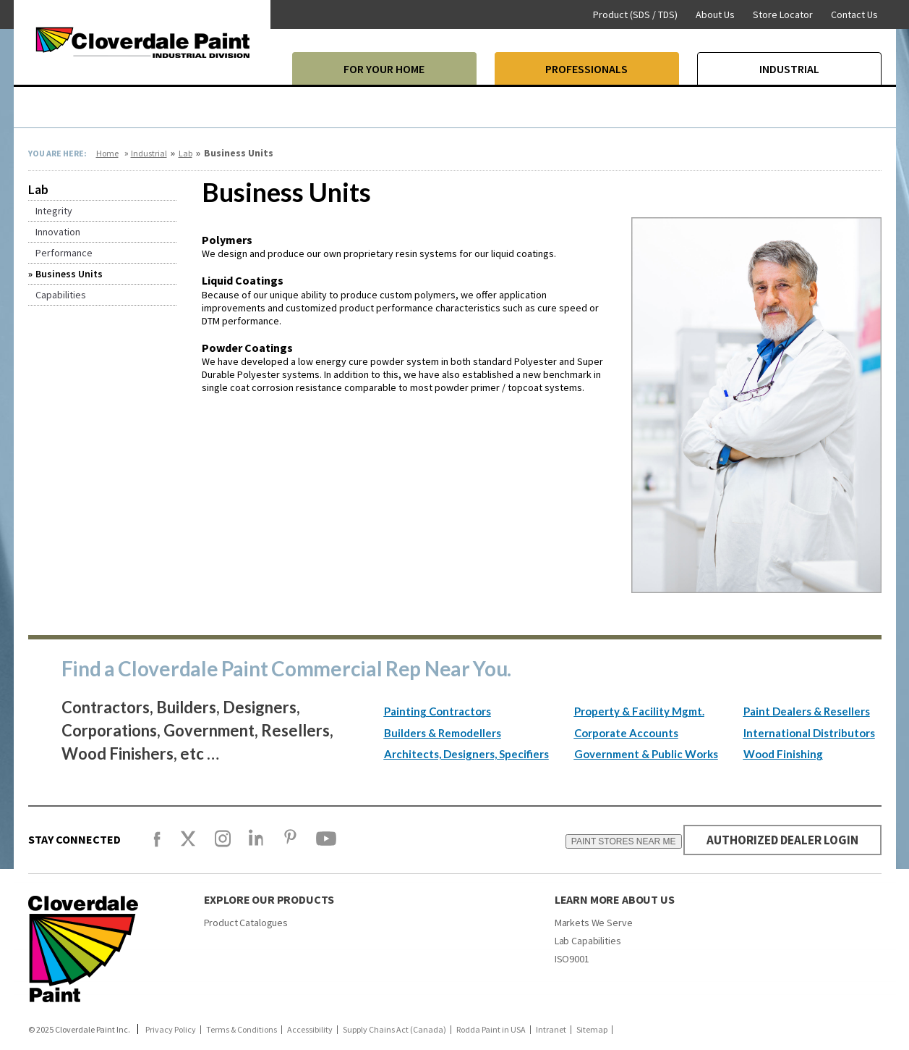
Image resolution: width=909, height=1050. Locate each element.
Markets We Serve (594, 922)
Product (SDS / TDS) (635, 14)
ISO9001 (572, 958)
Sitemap (591, 1029)
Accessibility (310, 1029)
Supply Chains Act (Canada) (394, 1029)
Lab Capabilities (588, 940)
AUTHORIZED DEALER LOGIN (777, 839)
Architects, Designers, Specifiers (466, 753)
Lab (185, 153)
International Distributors (809, 732)
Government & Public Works (646, 753)
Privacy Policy (170, 1029)
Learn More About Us (615, 899)
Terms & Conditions (241, 1029)
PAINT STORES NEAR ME (614, 841)
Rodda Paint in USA (491, 1029)
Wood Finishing (783, 753)
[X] (188, 845)
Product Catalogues (246, 922)
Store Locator (783, 14)
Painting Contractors (437, 711)
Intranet (551, 1029)
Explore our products (269, 899)
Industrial (149, 153)
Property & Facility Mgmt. (639, 711)
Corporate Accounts (626, 732)
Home (107, 153)
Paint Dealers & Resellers (806, 711)
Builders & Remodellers (442, 732)
